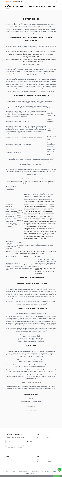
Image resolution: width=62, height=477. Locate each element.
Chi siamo (35, 6)
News (49, 6)
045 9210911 (8, 1)
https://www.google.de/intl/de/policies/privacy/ (33, 340)
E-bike (41, 6)
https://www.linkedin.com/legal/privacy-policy (34, 341)
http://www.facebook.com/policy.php (34, 335)
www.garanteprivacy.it (31, 378)
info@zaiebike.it (17, 1)
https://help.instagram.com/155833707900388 (34, 338)
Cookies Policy (33, 473)
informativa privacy (27, 446)
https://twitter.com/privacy (34, 336)
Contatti (54, 6)
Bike (45, 6)
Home (30, 6)
